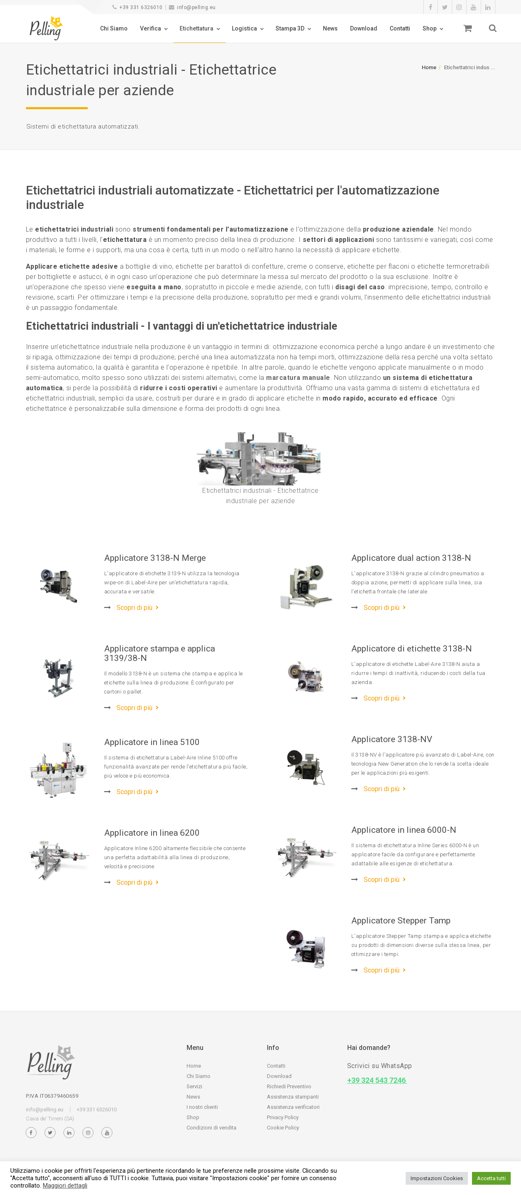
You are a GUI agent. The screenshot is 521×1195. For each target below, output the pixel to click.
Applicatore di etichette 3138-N (411, 649)
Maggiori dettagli (65, 1185)
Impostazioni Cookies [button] (437, 1178)
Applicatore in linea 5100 (152, 742)
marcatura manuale (298, 378)
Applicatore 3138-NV (391, 739)
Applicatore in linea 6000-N (403, 830)
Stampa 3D (290, 28)
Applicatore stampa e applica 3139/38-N (159, 653)
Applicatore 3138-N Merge (155, 558)
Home (429, 67)
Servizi (194, 1086)
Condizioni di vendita (211, 1128)
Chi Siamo (114, 28)
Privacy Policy (283, 1117)
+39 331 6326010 (137, 7)
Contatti (400, 28)
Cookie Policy (283, 1128)
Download (363, 28)
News (330, 28)
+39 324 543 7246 (377, 1080)
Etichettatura (196, 28)
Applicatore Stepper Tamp (401, 921)
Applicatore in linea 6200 (152, 833)
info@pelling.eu (192, 7)
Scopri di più (128, 608)
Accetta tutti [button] (491, 1178)
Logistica (244, 28)
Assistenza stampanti (293, 1097)
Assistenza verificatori (293, 1107)
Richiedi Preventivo (289, 1086)
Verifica (150, 28)
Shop (430, 28)
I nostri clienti (202, 1107)
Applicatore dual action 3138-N (411, 558)
